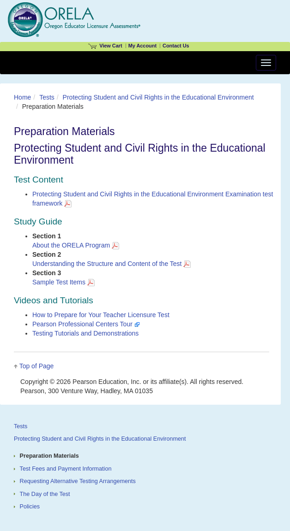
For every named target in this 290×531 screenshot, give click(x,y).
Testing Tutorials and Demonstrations (85, 333)
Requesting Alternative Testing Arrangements (78, 481)
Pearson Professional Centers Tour (86, 324)
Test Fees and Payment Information (66, 469)
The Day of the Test (45, 494)
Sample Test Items (63, 282)
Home (22, 97)
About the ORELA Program (75, 245)
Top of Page (36, 366)
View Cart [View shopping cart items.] (105, 45)
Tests (46, 97)
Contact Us (176, 45)
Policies (30, 506)
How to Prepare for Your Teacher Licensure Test (100, 315)
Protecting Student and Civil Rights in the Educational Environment (158, 97)
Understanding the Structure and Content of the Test (111, 263)
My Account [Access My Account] (142, 45)
